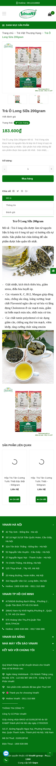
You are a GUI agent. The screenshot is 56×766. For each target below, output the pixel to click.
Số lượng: (7, 160)
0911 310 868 (37, 586)
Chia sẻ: (6, 191)
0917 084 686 (37, 629)
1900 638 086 (21, 586)
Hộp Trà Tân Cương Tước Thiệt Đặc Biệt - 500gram (14, 481)
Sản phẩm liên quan (16, 445)
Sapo (35, 762)
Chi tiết (14, 499)
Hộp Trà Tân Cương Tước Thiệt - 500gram (41, 481)
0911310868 (33, 3)
